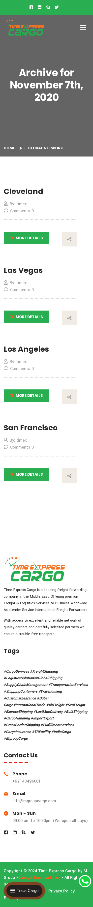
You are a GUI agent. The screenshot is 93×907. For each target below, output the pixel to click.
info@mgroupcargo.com (34, 801)
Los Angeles (26, 349)
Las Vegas (23, 270)
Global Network (45, 148)
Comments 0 (19, 211)
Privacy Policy (61, 891)
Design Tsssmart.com (40, 877)
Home (10, 148)
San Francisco (31, 428)
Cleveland (23, 191)
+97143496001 (26, 781)
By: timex (15, 204)
